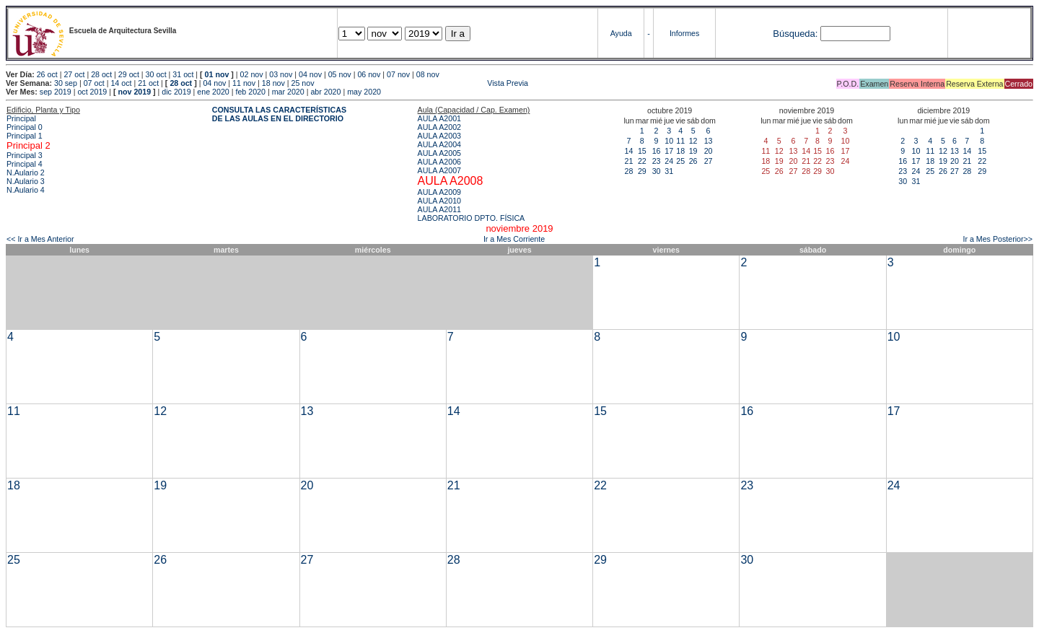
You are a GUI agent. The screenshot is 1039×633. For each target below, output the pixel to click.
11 (680, 140)
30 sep (65, 83)
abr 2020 (325, 91)
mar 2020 (288, 91)
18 (680, 151)
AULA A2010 (439, 200)
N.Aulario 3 (25, 181)
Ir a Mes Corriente (514, 239)
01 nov (217, 74)
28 (629, 171)
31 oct (182, 74)
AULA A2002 (439, 127)
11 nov (243, 83)
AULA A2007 (439, 170)
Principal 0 (24, 127)
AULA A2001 (439, 118)
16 (656, 151)
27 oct (73, 74)
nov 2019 (134, 91)
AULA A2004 (439, 144)
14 (629, 151)
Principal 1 (24, 135)
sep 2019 (55, 91)
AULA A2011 (439, 209)
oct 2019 (92, 91)
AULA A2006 (439, 161)
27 (708, 161)
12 (693, 140)
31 (669, 171)
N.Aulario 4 (25, 189)
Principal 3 (24, 155)
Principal (21, 118)
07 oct (94, 83)
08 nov (427, 74)
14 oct (120, 83)
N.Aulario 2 (25, 172)
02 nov (251, 74)
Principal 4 (24, 164)
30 (656, 171)
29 (642, 171)
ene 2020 (213, 91)
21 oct (148, 83)
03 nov (280, 74)
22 (642, 161)
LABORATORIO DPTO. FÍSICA (471, 218)
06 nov (368, 74)
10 (669, 140)
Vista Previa (422, 83)
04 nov (310, 74)
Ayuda (621, 33)
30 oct (156, 74)
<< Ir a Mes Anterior (40, 239)
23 (656, 161)
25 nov (303, 83)
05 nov (339, 74)
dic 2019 (176, 91)
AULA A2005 (439, 153)
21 (629, 161)
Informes (684, 33)
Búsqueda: (795, 33)
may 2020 (364, 91)
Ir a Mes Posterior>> (998, 239)
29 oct (128, 74)
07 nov (398, 74)
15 (642, 151)
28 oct (101, 74)
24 (669, 161)
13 (708, 140)
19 (693, 151)
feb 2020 (250, 91)
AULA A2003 (439, 135)
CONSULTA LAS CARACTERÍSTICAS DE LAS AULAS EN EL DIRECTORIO (279, 114)
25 (680, 161)
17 (669, 151)
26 (693, 161)
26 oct (47, 74)
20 (708, 151)
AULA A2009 (439, 192)
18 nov (273, 83)
